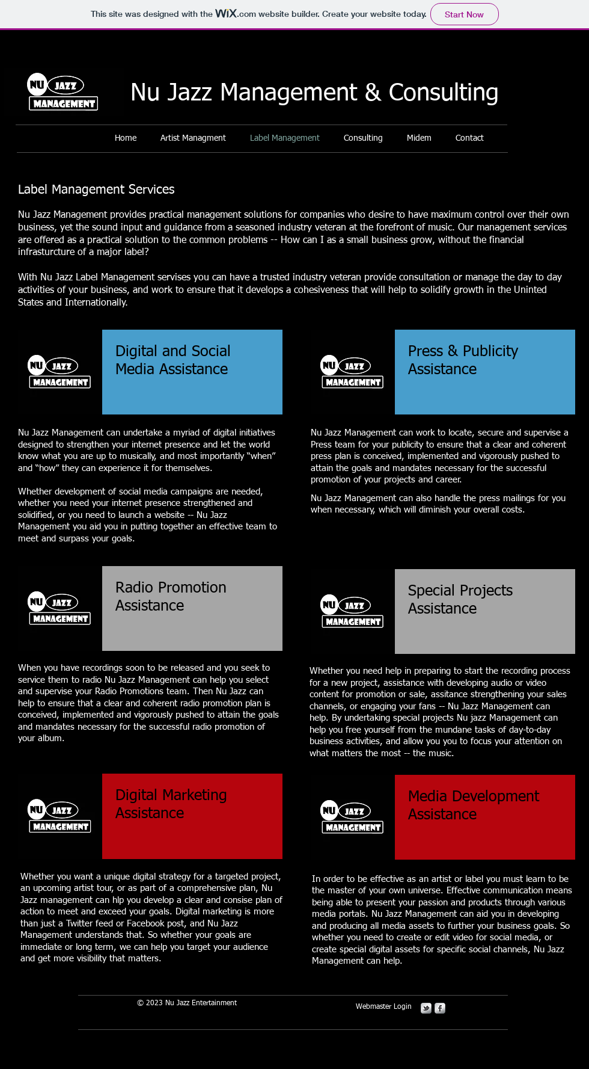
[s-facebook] (440, 1008)
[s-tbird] (426, 1008)
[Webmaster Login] (383, 1008)
